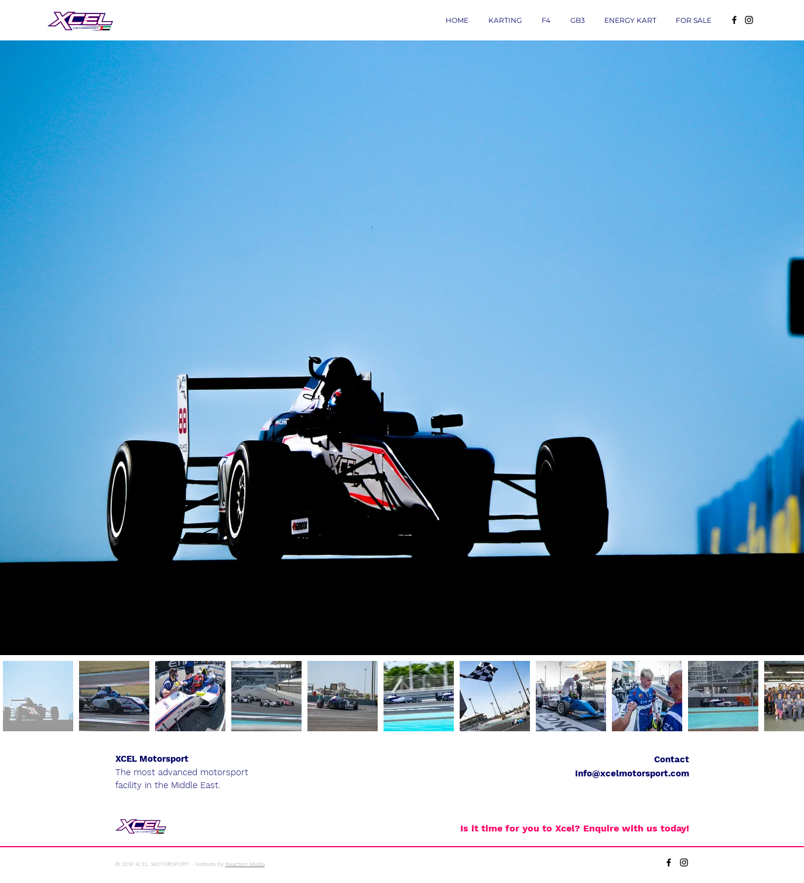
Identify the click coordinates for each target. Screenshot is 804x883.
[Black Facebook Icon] (734, 20)
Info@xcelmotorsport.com (632, 773)
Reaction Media (245, 864)
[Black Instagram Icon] (749, 20)
